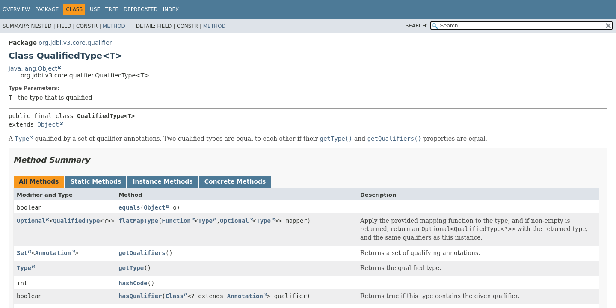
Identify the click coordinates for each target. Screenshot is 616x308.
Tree (111, 9)
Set (22, 252)
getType (131, 267)
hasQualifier (140, 296)
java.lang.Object (33, 68)
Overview (16, 9)
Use (95, 9)
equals (129, 207)
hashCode (132, 283)
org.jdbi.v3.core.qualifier (75, 42)
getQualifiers (142, 252)
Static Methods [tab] (95, 181)
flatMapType (138, 220)
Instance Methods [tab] (162, 181)
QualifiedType (76, 220)
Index (171, 9)
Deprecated (141, 9)
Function (176, 220)
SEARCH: (417, 26)
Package (47, 9)
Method (114, 26)
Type (205, 220)
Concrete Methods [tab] (235, 181)
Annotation (53, 252)
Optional (31, 220)
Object (48, 124)
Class (175, 296)
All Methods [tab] (39, 181)
